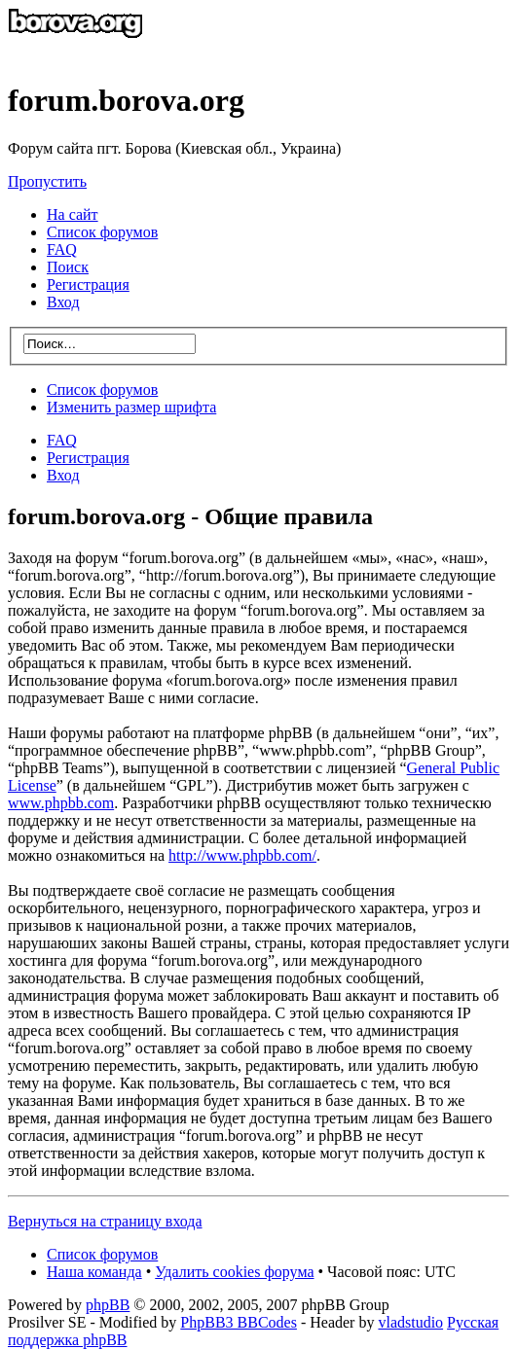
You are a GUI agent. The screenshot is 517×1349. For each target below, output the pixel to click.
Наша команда (94, 1271)
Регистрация (88, 284)
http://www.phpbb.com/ (242, 855)
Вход (63, 475)
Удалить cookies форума (234, 1271)
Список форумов (102, 389)
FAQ (62, 440)
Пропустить (47, 181)
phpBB (107, 1304)
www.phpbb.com (61, 803)
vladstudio (410, 1322)
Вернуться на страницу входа (105, 1221)
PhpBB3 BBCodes (238, 1322)
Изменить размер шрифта (131, 407)
